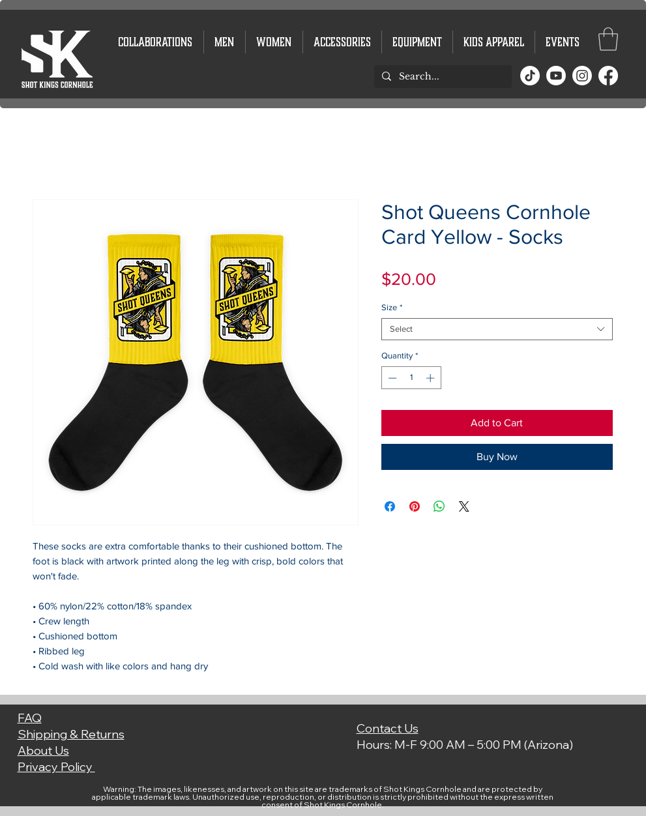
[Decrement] (391, 378)
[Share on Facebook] (390, 506)
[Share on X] (464, 506)
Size (391, 307)
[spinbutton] (411, 378)
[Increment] (431, 378)
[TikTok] (530, 75)
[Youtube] (556, 75)
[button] (608, 39)
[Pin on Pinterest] (414, 506)
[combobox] (497, 329)
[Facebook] (608, 75)
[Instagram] (582, 75)
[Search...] (441, 77)
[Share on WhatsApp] (439, 506)
